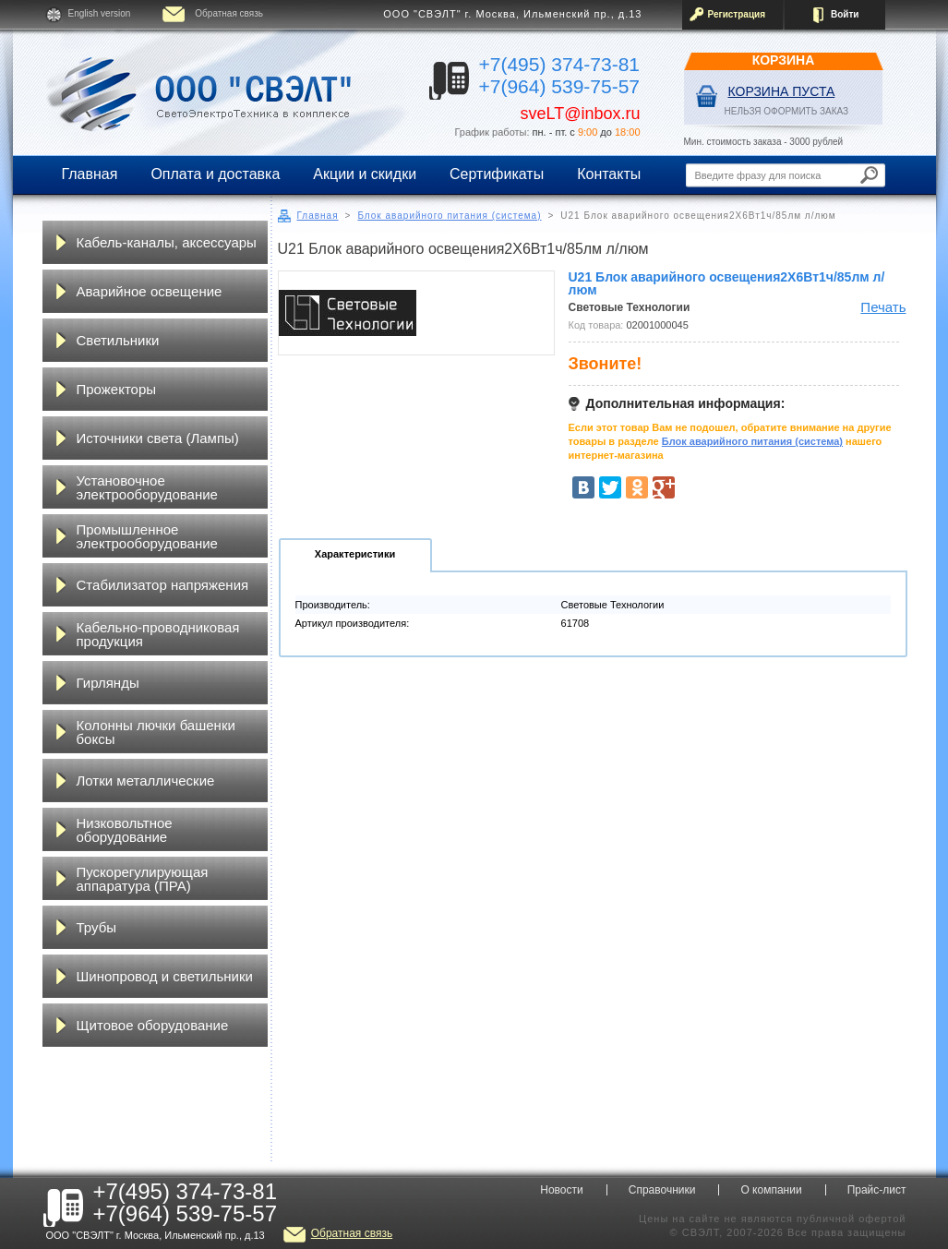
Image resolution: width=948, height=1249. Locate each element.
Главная (90, 174)
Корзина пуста (781, 91)
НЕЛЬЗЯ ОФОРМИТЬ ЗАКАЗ (787, 111)
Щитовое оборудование (153, 1025)
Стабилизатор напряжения (163, 585)
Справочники (662, 1189)
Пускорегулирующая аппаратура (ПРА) (143, 879)
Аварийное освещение (149, 291)
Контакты (609, 174)
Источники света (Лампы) (158, 438)
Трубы (97, 927)
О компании (770, 1189)
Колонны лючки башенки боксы (156, 732)
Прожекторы (117, 389)
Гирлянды (108, 683)
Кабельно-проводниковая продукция (158, 634)
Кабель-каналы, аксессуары (167, 242)
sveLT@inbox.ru (581, 113)
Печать (883, 307)
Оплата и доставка (215, 174)
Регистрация (737, 14)
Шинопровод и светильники (165, 976)
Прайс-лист (876, 1189)
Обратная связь (229, 13)
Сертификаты (497, 174)
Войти (845, 14)
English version (99, 13)
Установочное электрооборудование (147, 487)
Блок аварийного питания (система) (449, 215)
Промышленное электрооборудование (147, 536)
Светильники (118, 340)
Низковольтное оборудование (125, 830)
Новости (561, 1189)
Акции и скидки (364, 174)
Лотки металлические (146, 780)
